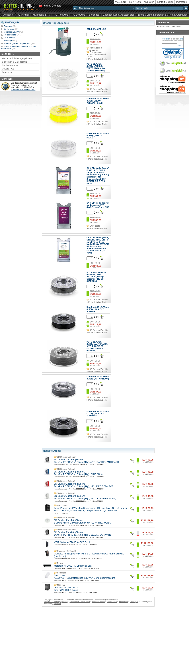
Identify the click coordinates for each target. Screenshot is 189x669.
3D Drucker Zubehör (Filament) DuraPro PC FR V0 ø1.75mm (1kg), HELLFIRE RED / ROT (83, 485)
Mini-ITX (61, 585)
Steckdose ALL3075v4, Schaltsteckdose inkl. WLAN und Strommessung (84, 576)
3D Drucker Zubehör (99, 89)
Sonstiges (94, 14)
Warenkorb (120, 2)
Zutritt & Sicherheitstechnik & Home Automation (162, 14)
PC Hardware (61, 14)
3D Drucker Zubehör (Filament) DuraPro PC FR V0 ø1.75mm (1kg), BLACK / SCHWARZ (82, 533)
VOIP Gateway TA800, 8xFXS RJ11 (72, 542)
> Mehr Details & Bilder (97, 59)
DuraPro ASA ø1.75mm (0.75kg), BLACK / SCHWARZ (98, 309)
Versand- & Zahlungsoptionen (17, 58)
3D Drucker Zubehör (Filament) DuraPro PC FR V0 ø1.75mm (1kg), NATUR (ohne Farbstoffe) (85, 497)
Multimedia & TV (41, 14)
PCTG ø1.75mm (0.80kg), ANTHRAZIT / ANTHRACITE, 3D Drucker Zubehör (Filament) (97, 346)
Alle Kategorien (12, 22)
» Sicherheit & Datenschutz (23, 89)
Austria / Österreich (52, 6)
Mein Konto (135, 2)
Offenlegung (134, 602)
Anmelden (149, 2)
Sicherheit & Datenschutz (14, 62)
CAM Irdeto (95, 226)
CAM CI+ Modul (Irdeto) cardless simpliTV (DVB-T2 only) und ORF (98, 205)
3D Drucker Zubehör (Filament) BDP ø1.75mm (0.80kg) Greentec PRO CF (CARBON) (96, 276)
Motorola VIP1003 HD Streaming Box (73, 566)
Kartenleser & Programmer (94, 49)
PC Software (78, 14)
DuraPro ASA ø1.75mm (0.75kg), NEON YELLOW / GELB (98, 101)
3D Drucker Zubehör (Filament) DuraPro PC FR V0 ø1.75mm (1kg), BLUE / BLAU (79, 473)
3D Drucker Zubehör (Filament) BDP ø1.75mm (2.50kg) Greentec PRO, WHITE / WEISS (82, 521)
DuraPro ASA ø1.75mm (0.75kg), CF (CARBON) (98, 377)
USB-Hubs (62, 505)
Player (60, 563)
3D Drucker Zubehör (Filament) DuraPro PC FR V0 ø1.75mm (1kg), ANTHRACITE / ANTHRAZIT (86, 460)
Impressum (181, 2)
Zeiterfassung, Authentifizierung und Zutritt (96, 54)
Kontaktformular (165, 2)
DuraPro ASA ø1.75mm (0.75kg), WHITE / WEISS (98, 135)
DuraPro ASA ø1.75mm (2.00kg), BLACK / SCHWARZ (98, 413)
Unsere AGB (8, 68)
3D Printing (23, 14)
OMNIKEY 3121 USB (96, 29)
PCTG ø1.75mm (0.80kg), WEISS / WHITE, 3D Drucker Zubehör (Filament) (96, 67)
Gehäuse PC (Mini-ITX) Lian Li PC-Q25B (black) (66, 588)
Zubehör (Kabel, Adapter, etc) (118, 14)
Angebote (8, 14)
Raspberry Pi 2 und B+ (67, 551)
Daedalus (57, 604)
